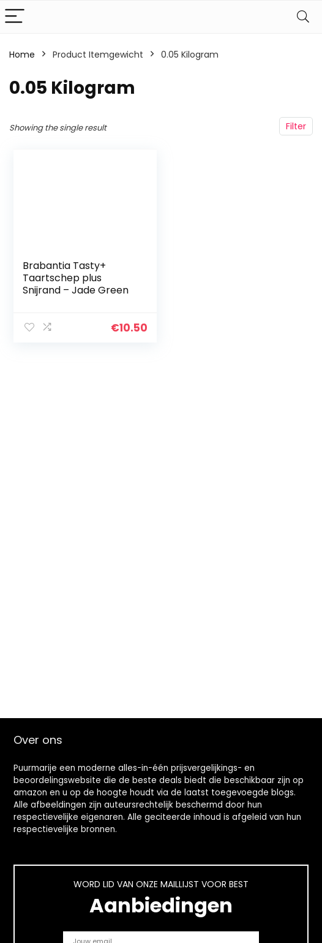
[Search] (303, 17)
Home (22, 54)
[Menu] (14, 17)
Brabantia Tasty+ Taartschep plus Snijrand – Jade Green (76, 278)
